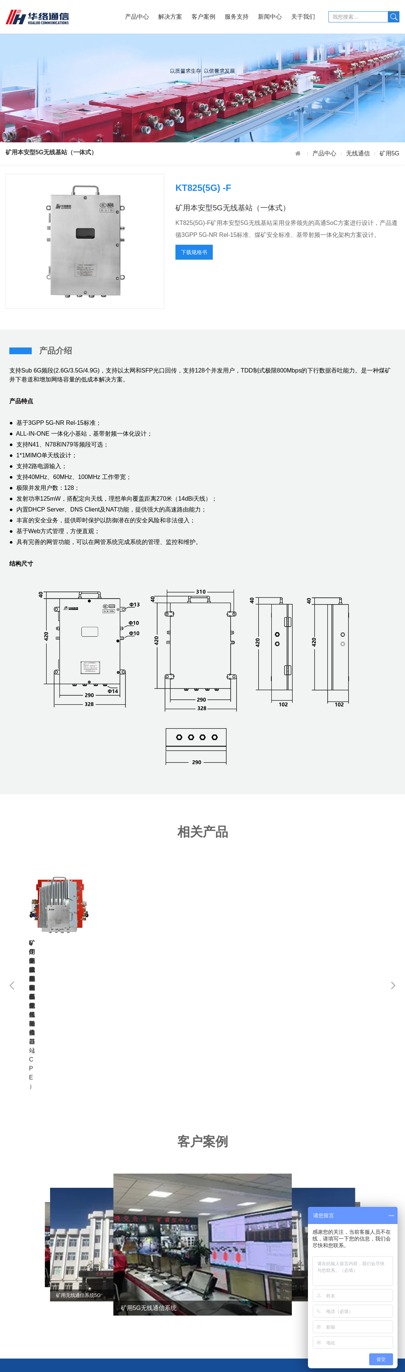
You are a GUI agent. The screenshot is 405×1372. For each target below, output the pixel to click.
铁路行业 (49, 1306)
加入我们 (255, 1294)
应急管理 (49, 1343)
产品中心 (137, 16)
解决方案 (170, 16)
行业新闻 (186, 1258)
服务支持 (237, 16)
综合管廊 (49, 1319)
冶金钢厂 (49, 1294)
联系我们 (255, 1306)
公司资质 (255, 1270)
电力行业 (49, 1282)
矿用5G (389, 153)
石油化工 (49, 1270)
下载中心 (117, 1282)
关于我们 (303, 16)
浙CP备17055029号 (267, 1362)
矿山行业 (49, 1258)
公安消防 (49, 1331)
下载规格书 (194, 252)
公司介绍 (255, 1258)
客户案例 (203, 16)
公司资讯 (186, 1270)
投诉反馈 (117, 1270)
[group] (202, 1101)
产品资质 (255, 1282)
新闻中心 (270, 16)
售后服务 (117, 1258)
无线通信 (358, 153)
